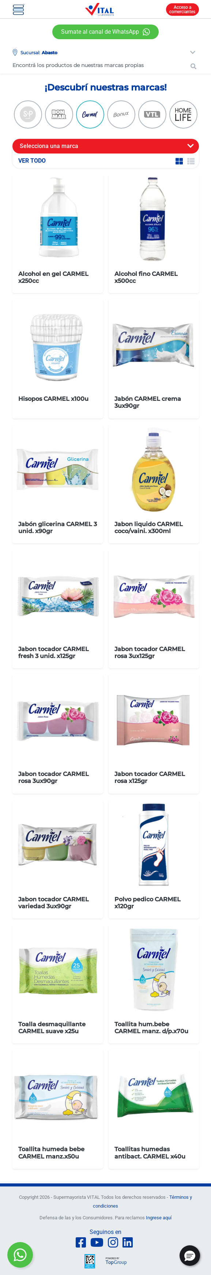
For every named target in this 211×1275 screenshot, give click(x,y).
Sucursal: (30, 52)
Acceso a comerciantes (182, 9)
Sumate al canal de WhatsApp (100, 31)
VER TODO (32, 160)
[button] (190, 1255)
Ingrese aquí (159, 1217)
